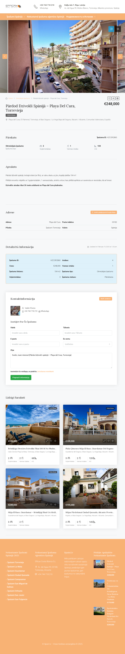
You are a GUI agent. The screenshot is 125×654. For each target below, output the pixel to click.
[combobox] (87, 344)
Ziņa (12, 350)
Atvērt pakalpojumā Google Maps (104, 212)
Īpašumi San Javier (15, 595)
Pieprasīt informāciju (20, 377)
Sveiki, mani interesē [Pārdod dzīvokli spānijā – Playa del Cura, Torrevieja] (61, 360)
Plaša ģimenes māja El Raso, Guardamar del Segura (89, 448)
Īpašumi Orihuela (14, 591)
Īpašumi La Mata (14, 567)
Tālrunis (66, 328)
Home (10, 98)
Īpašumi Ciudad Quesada (18, 575)
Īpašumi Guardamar (16, 571)
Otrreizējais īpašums (23, 98)
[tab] (111, 29)
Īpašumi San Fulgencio (17, 599)
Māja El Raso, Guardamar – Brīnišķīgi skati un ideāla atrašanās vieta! (40, 512)
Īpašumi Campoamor (16, 579)
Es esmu (66, 339)
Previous (4, 56)
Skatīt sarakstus (106, 299)
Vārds (13, 328)
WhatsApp (44, 8)
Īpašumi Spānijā (14, 16)
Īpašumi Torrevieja (15, 562)
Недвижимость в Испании (79, 16)
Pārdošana (11, 115)
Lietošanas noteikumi (45, 371)
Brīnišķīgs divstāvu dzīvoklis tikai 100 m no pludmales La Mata (37, 448)
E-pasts (14, 339)
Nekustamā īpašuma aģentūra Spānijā (45, 16)
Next (120, 56)
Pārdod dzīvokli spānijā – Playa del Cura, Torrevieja (113, 566)
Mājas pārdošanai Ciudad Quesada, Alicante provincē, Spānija (94, 512)
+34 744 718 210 (47, 5)
